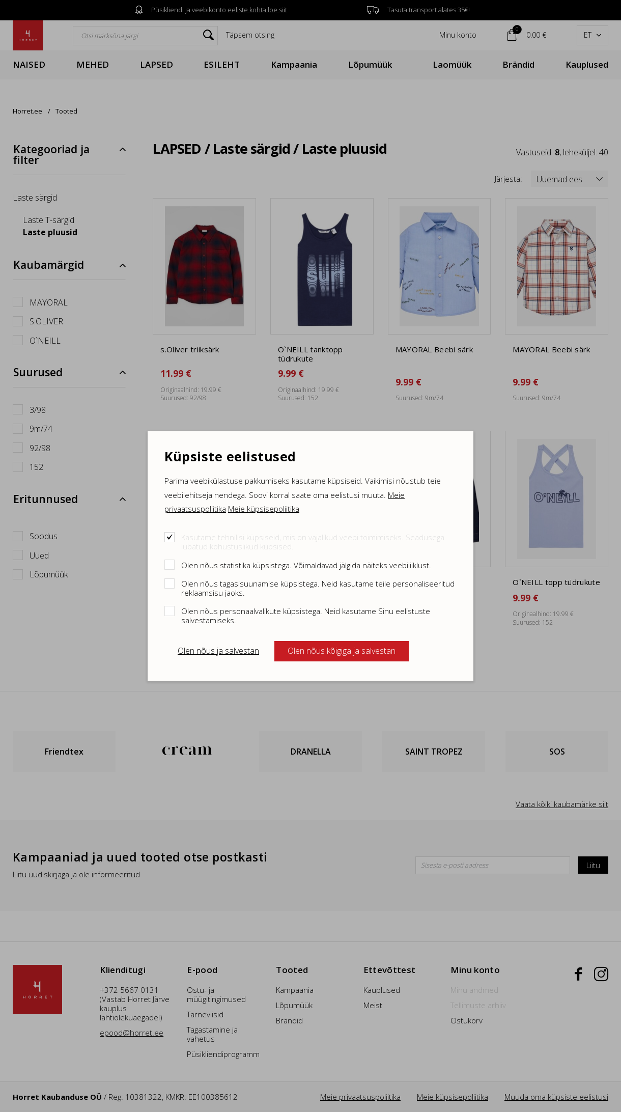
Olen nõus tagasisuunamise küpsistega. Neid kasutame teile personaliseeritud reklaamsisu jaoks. (318, 587)
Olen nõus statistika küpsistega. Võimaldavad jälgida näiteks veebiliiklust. (306, 565)
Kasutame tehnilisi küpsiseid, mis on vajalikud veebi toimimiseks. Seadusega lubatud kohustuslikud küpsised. (312, 541)
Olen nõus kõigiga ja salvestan (342, 650)
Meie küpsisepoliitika (263, 509)
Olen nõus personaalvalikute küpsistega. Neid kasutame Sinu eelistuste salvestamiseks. (305, 615)
